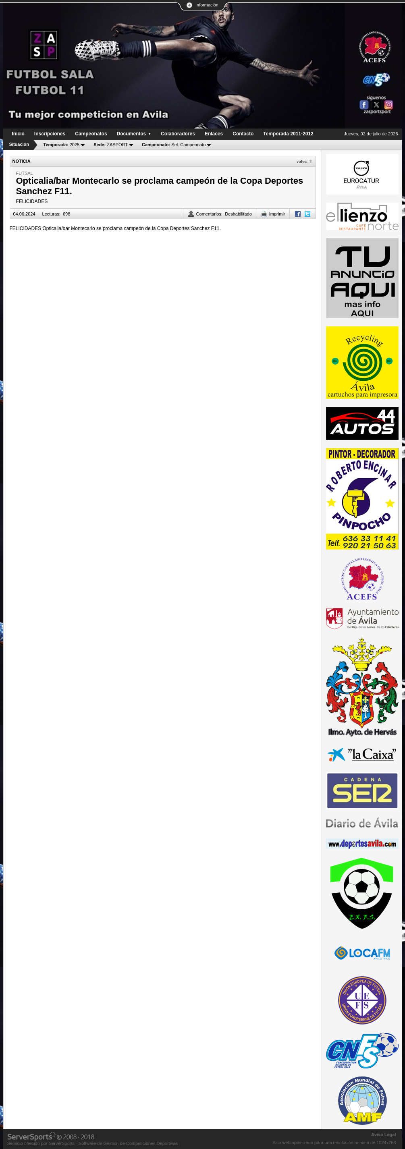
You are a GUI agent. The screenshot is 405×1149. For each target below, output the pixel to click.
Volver (302, 161)
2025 (62, 144)
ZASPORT (110, 144)
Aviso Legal (383, 1134)
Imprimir (277, 214)
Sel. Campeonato (174, 144)
